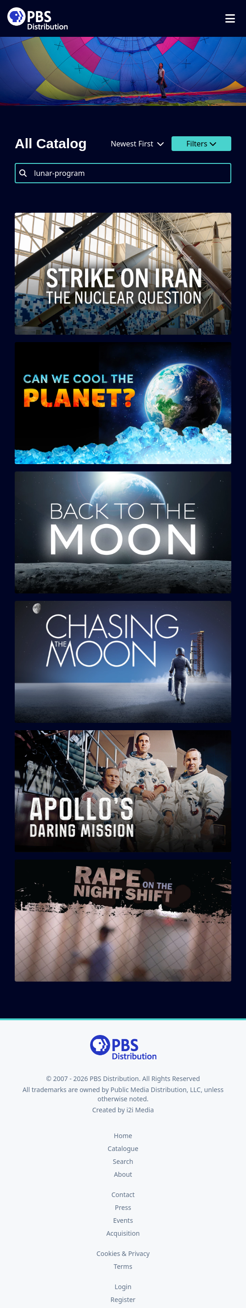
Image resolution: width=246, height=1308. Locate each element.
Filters (201, 144)
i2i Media (140, 1109)
